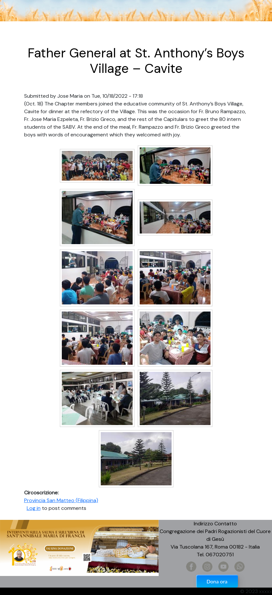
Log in (34, 508)
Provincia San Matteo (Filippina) (61, 500)
